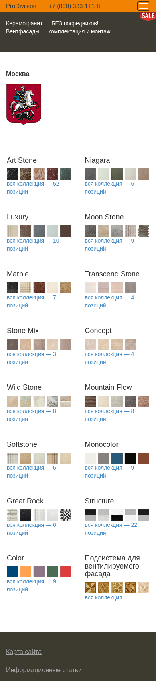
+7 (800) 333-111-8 (74, 5)
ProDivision (21, 5)
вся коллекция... (106, 597)
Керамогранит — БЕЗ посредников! (52, 23)
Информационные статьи (44, 670)
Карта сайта (24, 651)
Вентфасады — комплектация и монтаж (58, 31)
